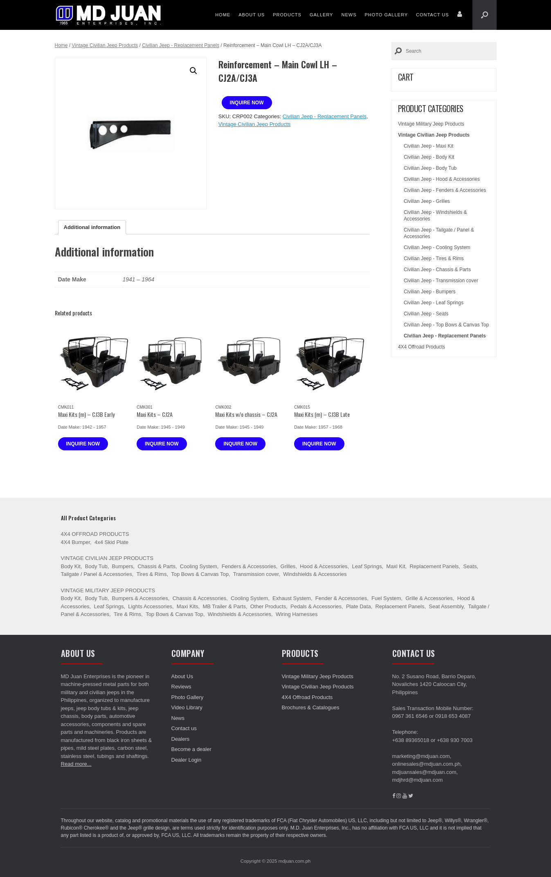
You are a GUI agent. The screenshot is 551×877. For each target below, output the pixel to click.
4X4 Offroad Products (421, 347)
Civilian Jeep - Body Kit (429, 157)
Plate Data (358, 606)
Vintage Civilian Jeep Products (105, 45)
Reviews (181, 687)
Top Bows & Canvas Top (200, 574)
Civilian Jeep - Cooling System (437, 247)
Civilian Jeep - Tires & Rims (434, 258)
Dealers (180, 739)
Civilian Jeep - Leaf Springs (433, 303)
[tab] (92, 227)
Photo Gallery (386, 14)
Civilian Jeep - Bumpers (430, 292)
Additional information (92, 227)
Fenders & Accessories (249, 566)
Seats (470, 566)
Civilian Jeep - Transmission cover (441, 280)
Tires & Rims (152, 574)
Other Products (268, 606)
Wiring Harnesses (297, 614)
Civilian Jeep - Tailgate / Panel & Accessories (439, 233)
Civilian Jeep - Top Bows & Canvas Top (446, 325)
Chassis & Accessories (200, 598)
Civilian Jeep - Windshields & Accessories (435, 215)
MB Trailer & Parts (223, 606)
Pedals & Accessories (316, 606)
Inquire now (247, 103)
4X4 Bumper (75, 542)
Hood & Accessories (323, 566)
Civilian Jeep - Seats (426, 314)
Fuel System (386, 598)
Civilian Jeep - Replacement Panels (180, 45)
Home (222, 14)
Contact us (432, 14)
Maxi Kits (187, 606)
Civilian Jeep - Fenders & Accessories (445, 190)
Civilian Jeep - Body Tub (430, 168)
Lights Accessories (150, 606)
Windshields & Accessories (314, 574)
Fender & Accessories (341, 598)
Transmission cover (256, 574)
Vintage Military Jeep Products (431, 124)
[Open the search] (484, 15)
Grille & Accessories (429, 598)
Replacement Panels (434, 566)
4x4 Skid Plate (111, 542)
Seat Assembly (446, 606)
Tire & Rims (127, 614)
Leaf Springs (367, 566)
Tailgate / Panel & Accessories (96, 574)
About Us (251, 14)
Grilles (288, 566)
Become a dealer (191, 749)
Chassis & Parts (156, 566)
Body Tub (96, 566)
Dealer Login (186, 760)
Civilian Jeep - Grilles (427, 201)
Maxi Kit (395, 566)
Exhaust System (291, 598)
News (348, 14)
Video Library (186, 707)
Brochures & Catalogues (311, 707)
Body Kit (71, 566)
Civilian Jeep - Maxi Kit (428, 146)
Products (287, 14)
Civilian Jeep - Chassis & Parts (437, 269)
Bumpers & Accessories (140, 598)
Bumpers (122, 566)
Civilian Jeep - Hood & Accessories (442, 179)
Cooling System (198, 566)
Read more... (76, 764)
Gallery (321, 14)
